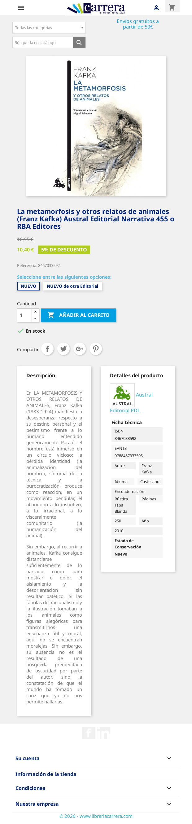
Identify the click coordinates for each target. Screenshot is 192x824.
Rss (103, 733)
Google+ (79, 349)
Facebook (88, 733)
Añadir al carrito (78, 315)
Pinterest (95, 349)
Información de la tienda (45, 774)
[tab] (40, 375)
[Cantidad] (24, 315)
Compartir (47, 349)
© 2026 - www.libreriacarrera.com (96, 816)
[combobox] (49, 27)
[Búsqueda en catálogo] (43, 42)
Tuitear (63, 349)
